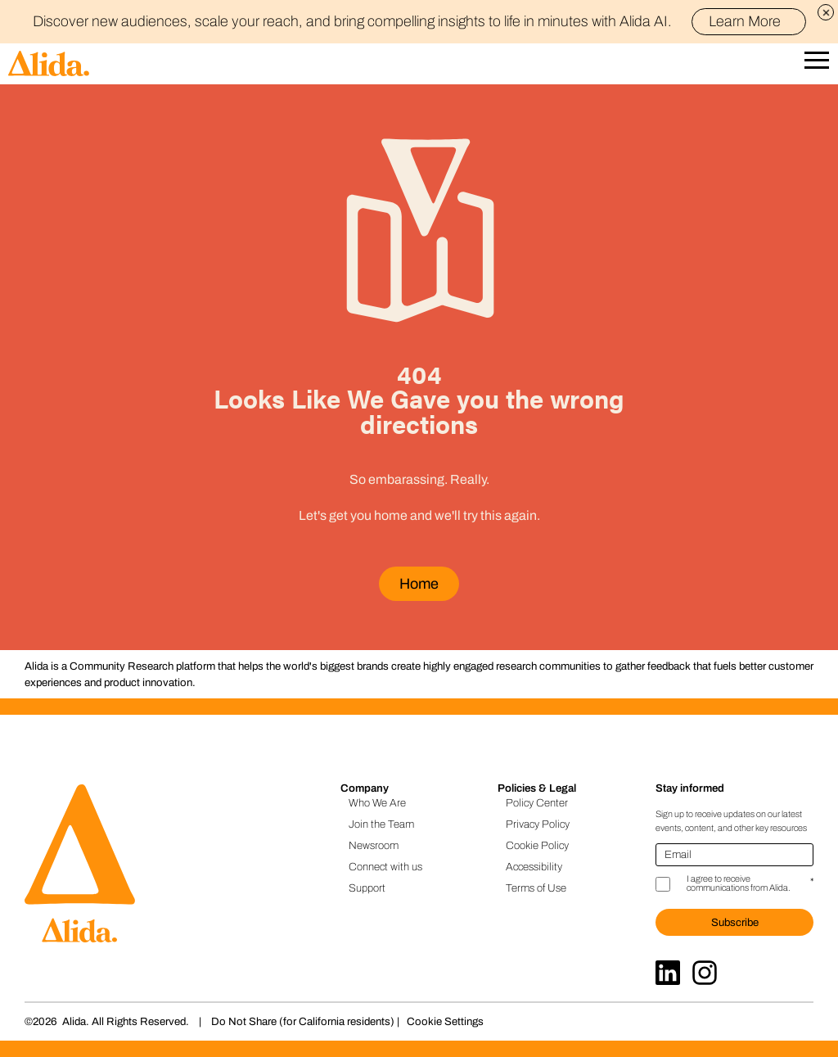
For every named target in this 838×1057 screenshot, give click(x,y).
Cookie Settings (445, 1021)
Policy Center (537, 803)
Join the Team (381, 824)
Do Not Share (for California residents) (302, 1021)
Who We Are (377, 803)
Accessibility (534, 867)
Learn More (752, 21)
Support (367, 888)
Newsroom (374, 845)
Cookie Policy (537, 845)
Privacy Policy (538, 824)
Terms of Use (536, 888)
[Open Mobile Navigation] (817, 63)
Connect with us (385, 867)
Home (419, 584)
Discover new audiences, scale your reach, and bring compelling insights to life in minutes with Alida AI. (419, 21)
